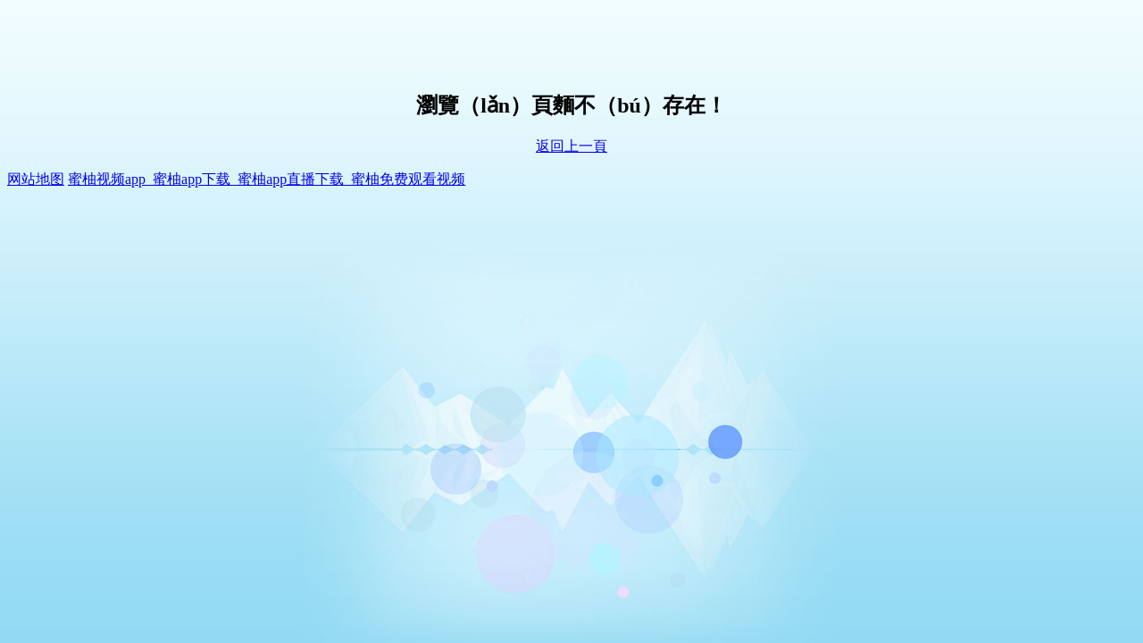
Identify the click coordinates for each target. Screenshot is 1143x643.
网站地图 (35, 179)
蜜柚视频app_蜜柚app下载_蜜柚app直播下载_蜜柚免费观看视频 (266, 179)
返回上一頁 (571, 146)
